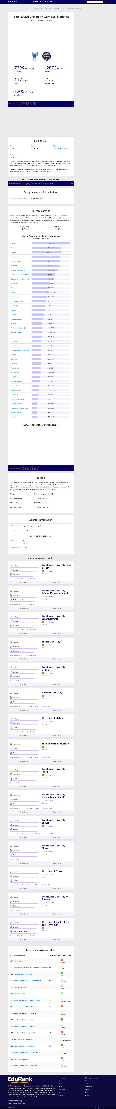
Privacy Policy (103, 1108)
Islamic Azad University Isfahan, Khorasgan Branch (55, 592)
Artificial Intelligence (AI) (19, 328)
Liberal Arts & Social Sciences (20, 274)
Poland (87, 1095)
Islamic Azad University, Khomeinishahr (27, 1000)
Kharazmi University (52, 692)
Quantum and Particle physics (20, 279)
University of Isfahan (52, 718)
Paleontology (15, 368)
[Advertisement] (23, 37)
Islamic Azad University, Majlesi (24, 1033)
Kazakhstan (89, 1086)
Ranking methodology (16, 1103)
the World (19, 71)
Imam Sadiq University (21, 1059)
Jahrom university (20, 993)
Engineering (14, 257)
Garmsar (56, 8)
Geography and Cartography (20, 350)
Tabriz (61, 1095)
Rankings (57, 582)
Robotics (19, 95)
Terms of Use (93, 1108)
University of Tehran (52, 871)
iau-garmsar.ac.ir (61, 148)
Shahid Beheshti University (55, 743)
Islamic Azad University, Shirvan (53, 821)
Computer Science (16, 261)
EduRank (49, 20)
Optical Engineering (17, 403)
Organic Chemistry (17, 301)
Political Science (16, 332)
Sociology (14, 346)
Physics (13, 248)
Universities (38, 8)
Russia (87, 1092)
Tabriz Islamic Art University (23, 974)
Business (13, 310)
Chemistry (14, 252)
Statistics (14, 359)
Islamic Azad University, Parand (24, 1046)
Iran (50, 8)
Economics (14, 394)
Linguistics (14, 377)
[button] (28, 226)
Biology (13, 243)
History (13, 417)
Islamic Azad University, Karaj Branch (56, 566)
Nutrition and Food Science (19, 408)
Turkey (87, 1084)
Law (12, 337)
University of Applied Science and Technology (56, 923)
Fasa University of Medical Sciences (26, 1007)
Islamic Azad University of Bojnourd (55, 898)
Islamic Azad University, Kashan (24, 1026)
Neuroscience (15, 386)
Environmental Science (18, 270)
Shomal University (20, 987)
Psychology (14, 283)
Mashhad (62, 1089)
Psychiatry (14, 341)
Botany (13, 354)
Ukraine (87, 1089)
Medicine (14, 265)
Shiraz (61, 1092)
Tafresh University (20, 961)
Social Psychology (16, 412)
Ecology (13, 323)
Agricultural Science (17, 390)
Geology (13, 314)
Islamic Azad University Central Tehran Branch (53, 796)
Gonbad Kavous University (23, 1039)
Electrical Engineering (17, 399)
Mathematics (15, 297)
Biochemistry (15, 288)
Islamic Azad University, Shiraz (53, 847)
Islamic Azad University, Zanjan (53, 668)
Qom (61, 1086)
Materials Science (16, 319)
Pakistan (88, 1081)
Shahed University (51, 641)
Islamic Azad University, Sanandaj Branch (53, 617)
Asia (45, 8)
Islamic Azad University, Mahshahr (25, 1065)
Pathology (14, 363)
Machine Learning (16, 381)
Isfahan (61, 1084)
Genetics (13, 292)
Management (15, 372)
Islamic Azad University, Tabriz (53, 770)
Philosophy (14, 305)
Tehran (61, 1081)
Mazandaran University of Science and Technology (31, 967)
